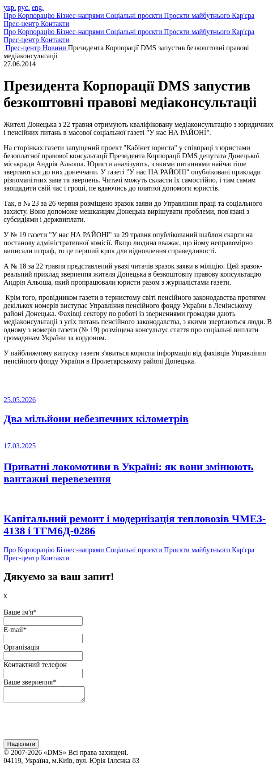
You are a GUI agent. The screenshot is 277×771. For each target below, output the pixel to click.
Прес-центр (24, 48)
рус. (24, 7)
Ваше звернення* (30, 682)
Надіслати (21, 746)
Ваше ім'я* (20, 612)
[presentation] (72, 724)
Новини (55, 48)
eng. (38, 7)
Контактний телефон (35, 664)
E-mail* (15, 629)
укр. (10, 7)
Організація (21, 647)
